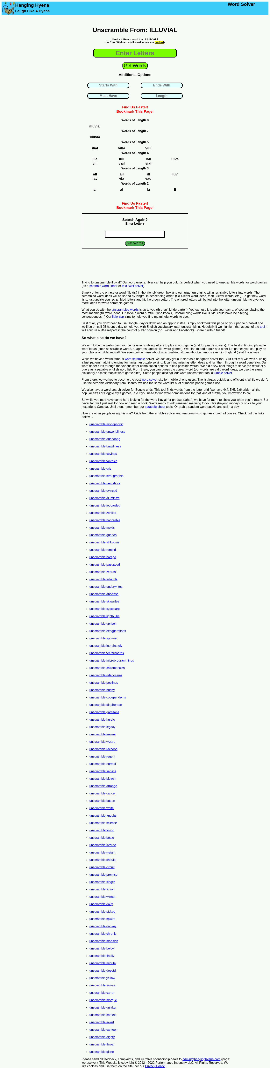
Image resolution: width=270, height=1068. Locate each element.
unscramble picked (102, 911)
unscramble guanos (103, 535)
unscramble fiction (102, 889)
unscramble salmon (103, 985)
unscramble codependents (107, 697)
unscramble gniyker (103, 1007)
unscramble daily (101, 904)
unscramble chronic (103, 933)
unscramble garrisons (104, 712)
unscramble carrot (101, 992)
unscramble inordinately (105, 645)
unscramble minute (102, 963)
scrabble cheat (155, 406)
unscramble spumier (103, 638)
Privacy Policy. (155, 1066)
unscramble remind (102, 549)
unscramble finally (101, 955)
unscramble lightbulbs (104, 616)
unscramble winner (102, 896)
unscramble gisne (101, 1051)
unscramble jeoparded (104, 505)
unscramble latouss (102, 845)
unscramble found (101, 830)
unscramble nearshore (104, 483)
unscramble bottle (101, 837)
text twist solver (132, 286)
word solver (150, 379)
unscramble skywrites (104, 601)
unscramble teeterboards (106, 653)
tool (262, 326)
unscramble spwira (102, 919)
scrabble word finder (103, 286)
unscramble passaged (104, 564)
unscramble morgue (103, 1000)
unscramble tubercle (103, 579)
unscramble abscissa (103, 594)
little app (118, 316)
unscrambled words (125, 309)
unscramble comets (103, 1015)
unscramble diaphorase (105, 704)
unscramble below (102, 948)
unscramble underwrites (106, 586)
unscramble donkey (103, 926)
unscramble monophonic (106, 424)
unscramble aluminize (104, 498)
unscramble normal (102, 763)
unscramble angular (103, 815)
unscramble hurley (102, 690)
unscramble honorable (104, 520)
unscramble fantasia (103, 461)
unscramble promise (103, 874)
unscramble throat (101, 1044)
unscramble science (103, 823)
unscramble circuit (102, 867)
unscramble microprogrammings (111, 660)
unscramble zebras (102, 572)
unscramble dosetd (102, 970)
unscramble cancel (102, 793)
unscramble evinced (103, 490)
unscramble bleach (102, 778)
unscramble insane (102, 734)
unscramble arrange (103, 786)
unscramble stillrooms (104, 542)
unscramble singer (102, 882)
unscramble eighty (102, 1037)
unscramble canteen (103, 1029)
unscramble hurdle (102, 719)
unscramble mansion (103, 941)
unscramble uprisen (103, 623)
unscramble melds (102, 527)
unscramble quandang (104, 439)
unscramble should (102, 859)
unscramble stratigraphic (106, 476)
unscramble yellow (102, 978)
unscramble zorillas (102, 512)
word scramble (135, 359)
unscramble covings (103, 453)
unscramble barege (102, 557)
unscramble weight (102, 852)
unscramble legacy (102, 727)
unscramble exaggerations (107, 631)
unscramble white (101, 808)
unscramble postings (103, 682)
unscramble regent (102, 756)
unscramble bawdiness (105, 446)
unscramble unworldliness (107, 431)
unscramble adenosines (105, 675)
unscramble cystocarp (104, 608)
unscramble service (102, 771)
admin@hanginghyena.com (201, 1059)
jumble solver (223, 373)
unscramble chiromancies (107, 668)
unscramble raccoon (103, 749)
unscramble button (102, 800)
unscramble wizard (102, 741)
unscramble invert (101, 1022)
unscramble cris (100, 468)
